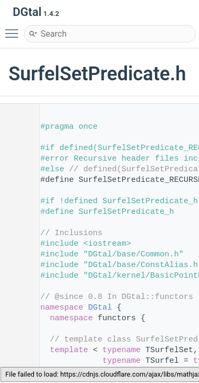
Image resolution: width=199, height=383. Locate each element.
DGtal (100, 307)
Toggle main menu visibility (14, 28)
